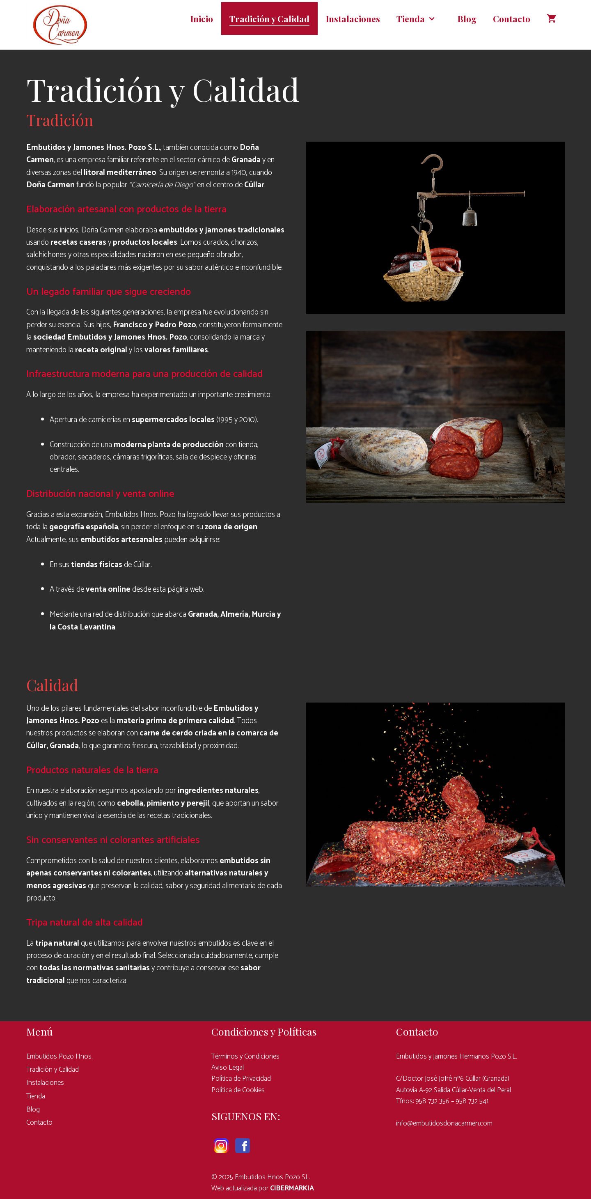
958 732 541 (472, 1101)
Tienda (422, 18)
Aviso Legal (227, 1067)
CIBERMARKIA (292, 1188)
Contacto (511, 18)
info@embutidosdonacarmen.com (444, 1123)
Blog (467, 18)
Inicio (201, 18)
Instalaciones (353, 18)
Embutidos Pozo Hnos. (59, 1056)
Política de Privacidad (241, 1078)
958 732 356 (432, 1101)
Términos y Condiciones (245, 1056)
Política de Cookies (238, 1090)
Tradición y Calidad (269, 18)
